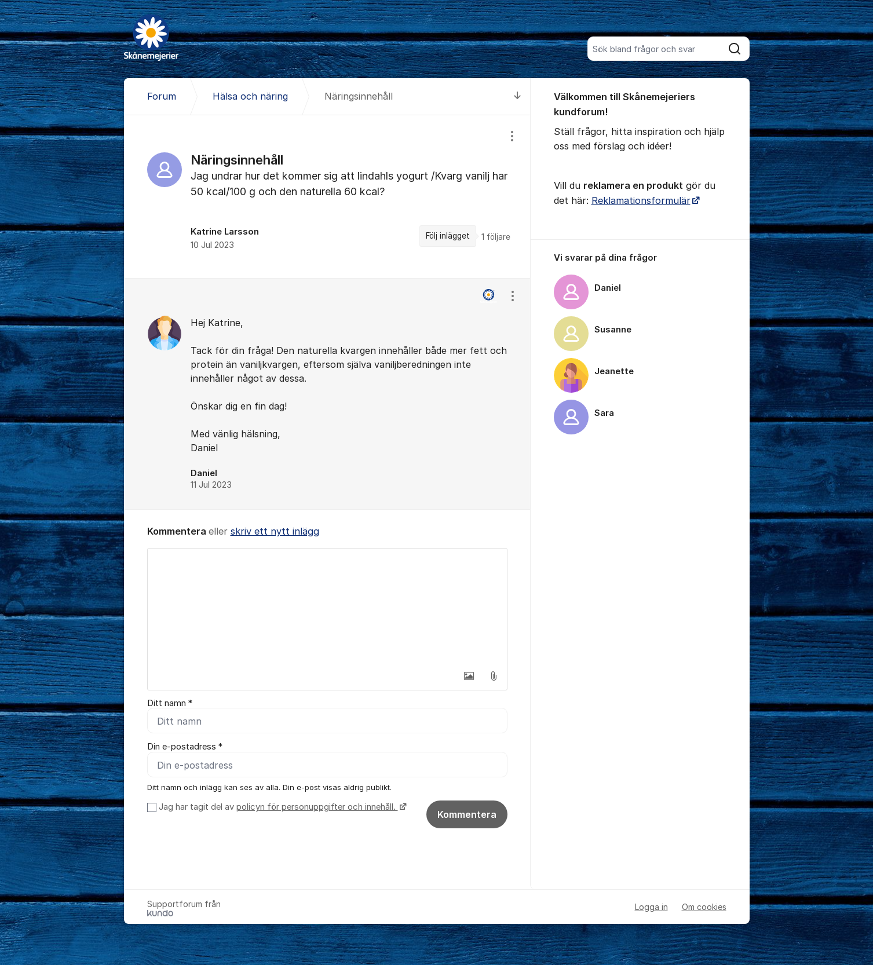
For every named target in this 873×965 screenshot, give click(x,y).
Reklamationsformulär (641, 200)
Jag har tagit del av (281, 807)
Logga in (651, 907)
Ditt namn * (169, 703)
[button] (469, 676)
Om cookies (704, 907)
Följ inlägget (448, 235)
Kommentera (466, 815)
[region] (327, 196)
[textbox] (327, 606)
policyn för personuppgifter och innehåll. (317, 807)
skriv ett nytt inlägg (275, 531)
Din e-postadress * (184, 747)
